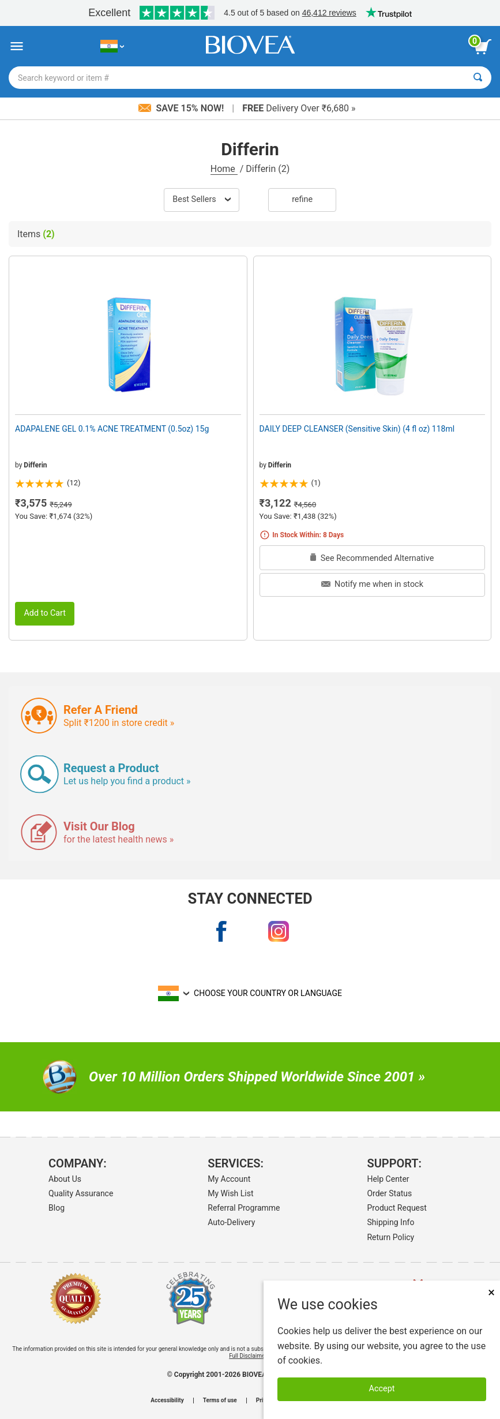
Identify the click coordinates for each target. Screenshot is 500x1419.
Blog (56, 1207)
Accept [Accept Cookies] (382, 1389)
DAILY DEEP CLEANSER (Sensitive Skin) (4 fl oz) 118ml (357, 428)
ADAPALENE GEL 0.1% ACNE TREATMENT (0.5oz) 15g (112, 428)
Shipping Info (390, 1222)
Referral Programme (244, 1207)
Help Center (388, 1179)
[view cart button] (482, 47)
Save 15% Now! (182, 108)
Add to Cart (45, 613)
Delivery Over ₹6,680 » (298, 108)
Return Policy (390, 1237)
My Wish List (230, 1193)
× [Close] (491, 1292)
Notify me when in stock (372, 584)
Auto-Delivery (231, 1222)
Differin (35, 465)
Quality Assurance (80, 1193)
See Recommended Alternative (372, 558)
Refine (302, 199)
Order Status (389, 1193)
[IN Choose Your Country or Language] (112, 46)
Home (224, 168)
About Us (64, 1179)
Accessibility (167, 1400)
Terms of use (220, 1400)
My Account (229, 1179)
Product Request (396, 1207)
